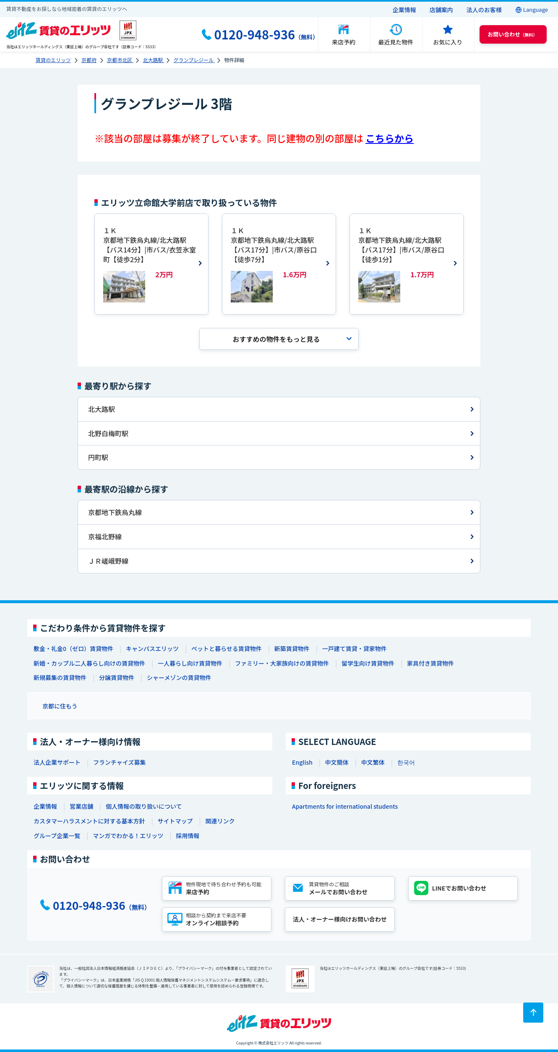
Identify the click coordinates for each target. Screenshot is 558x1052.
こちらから (389, 138)
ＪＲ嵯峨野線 (108, 561)
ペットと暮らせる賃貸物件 (226, 648)
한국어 (406, 762)
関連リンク (220, 821)
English (302, 762)
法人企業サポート (57, 762)
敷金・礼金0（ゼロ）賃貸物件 (73, 648)
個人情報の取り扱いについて (144, 806)
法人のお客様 (484, 9)
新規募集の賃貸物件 (60, 677)
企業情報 (404, 9)
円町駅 (98, 457)
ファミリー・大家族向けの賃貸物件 (282, 663)
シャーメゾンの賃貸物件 (179, 677)
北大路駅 (101, 409)
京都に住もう (60, 706)
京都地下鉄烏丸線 (115, 512)
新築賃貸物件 (292, 648)
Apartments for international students (345, 806)
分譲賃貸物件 (116, 677)
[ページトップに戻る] (533, 1013)
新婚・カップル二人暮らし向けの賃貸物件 (89, 663)
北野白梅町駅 (108, 433)
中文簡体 (337, 762)
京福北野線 (105, 536)
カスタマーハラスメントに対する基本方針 (89, 821)
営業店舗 (81, 806)
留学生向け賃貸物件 (368, 663)
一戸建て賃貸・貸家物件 (354, 648)
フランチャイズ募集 (119, 762)
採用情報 (187, 835)
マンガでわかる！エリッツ (128, 835)
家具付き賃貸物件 (430, 663)
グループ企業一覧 (57, 835)
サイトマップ (175, 821)
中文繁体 (373, 762)
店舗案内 (441, 9)
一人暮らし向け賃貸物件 (190, 663)
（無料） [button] (512, 34)
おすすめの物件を (276, 339)
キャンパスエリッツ (152, 648)
